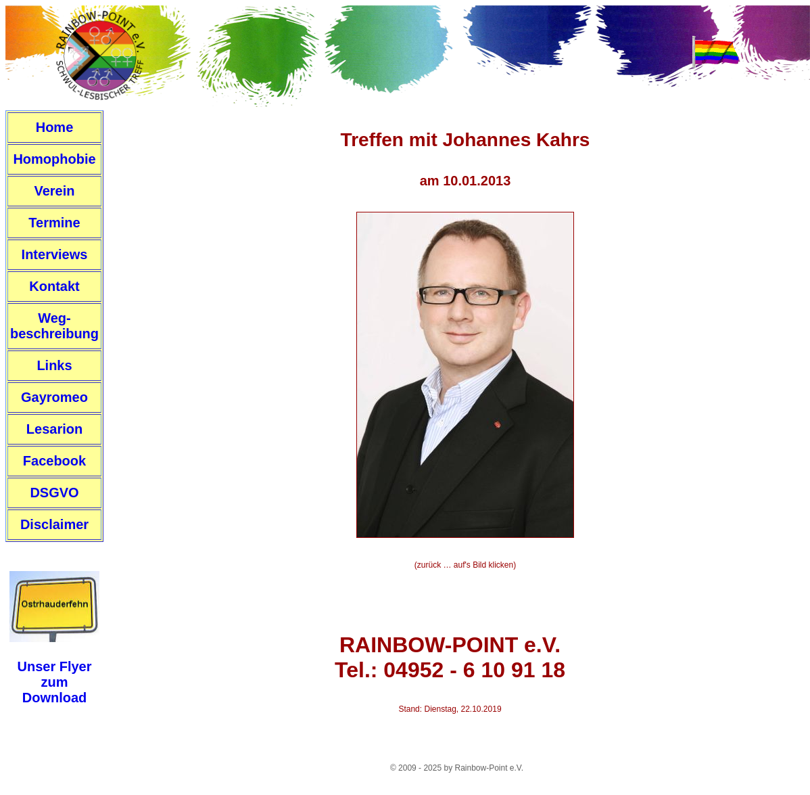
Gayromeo (54, 397)
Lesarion (54, 429)
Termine (54, 222)
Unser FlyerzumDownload (54, 682)
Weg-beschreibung (54, 326)
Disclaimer (54, 524)
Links (54, 365)
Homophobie (54, 159)
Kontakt (54, 286)
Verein (54, 190)
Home (55, 127)
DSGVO (54, 492)
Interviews (55, 254)
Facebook (54, 460)
